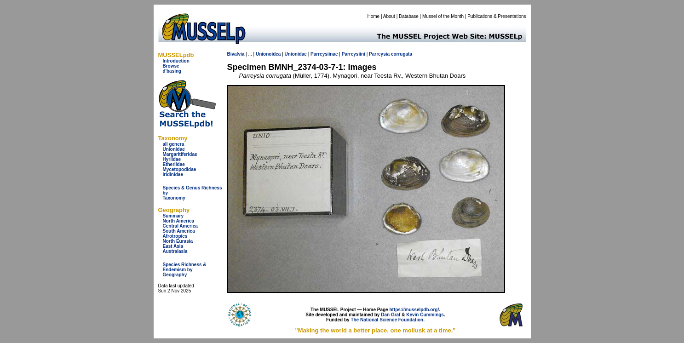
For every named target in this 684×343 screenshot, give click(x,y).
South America (179, 231)
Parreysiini (353, 54)
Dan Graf (390, 314)
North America (179, 220)
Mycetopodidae (179, 169)
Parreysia (379, 54)
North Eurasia (178, 241)
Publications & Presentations (496, 16)
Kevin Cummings (425, 314)
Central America (180, 226)
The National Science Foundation (387, 319)
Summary (173, 215)
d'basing (172, 71)
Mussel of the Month (443, 16)
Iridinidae (173, 174)
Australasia (175, 251)
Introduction (176, 60)
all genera (173, 144)
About (389, 16)
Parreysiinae (324, 54)
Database (409, 16)
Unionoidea (268, 54)
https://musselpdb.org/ (414, 309)
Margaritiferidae (180, 154)
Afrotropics (175, 236)
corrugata (401, 54)
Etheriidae (174, 164)
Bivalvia (236, 54)
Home (373, 16)
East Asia (173, 246)
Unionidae (174, 149)
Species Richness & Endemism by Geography (185, 269)
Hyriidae (172, 159)
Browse (171, 66)
